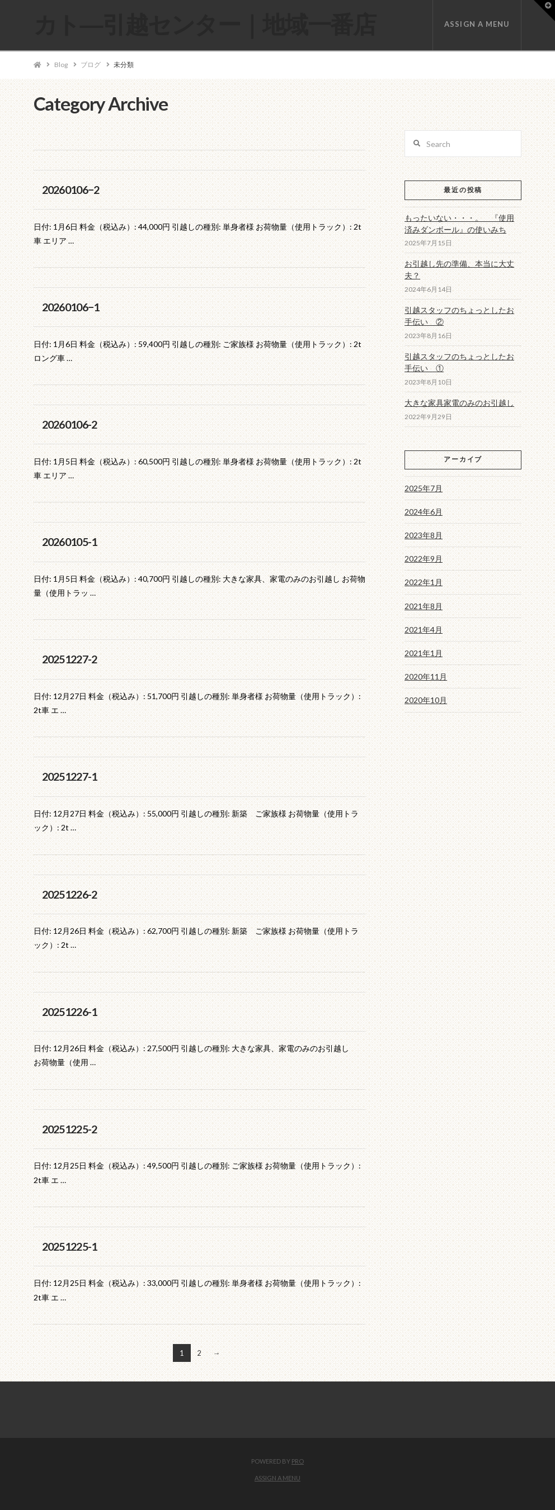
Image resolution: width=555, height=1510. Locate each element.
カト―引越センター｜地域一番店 (205, 24)
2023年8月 (424, 535)
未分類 (124, 64)
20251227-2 (69, 659)
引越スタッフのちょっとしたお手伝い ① (459, 362)
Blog (61, 64)
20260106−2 (71, 189)
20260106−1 (71, 307)
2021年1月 (424, 653)
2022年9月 (424, 558)
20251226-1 (69, 1011)
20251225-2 (69, 1129)
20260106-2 (69, 424)
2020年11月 (426, 676)
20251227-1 (69, 776)
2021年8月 (424, 606)
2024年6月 (424, 511)
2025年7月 (424, 488)
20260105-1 (69, 541)
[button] (544, 10)
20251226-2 (69, 894)
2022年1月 (424, 582)
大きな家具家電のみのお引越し (459, 402)
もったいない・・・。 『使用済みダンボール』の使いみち (459, 223)
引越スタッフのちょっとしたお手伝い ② (459, 315)
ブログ (91, 64)
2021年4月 (424, 629)
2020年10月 (426, 700)
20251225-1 (69, 1246)
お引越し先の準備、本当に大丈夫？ (459, 269)
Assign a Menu (477, 24)
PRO (297, 1461)
